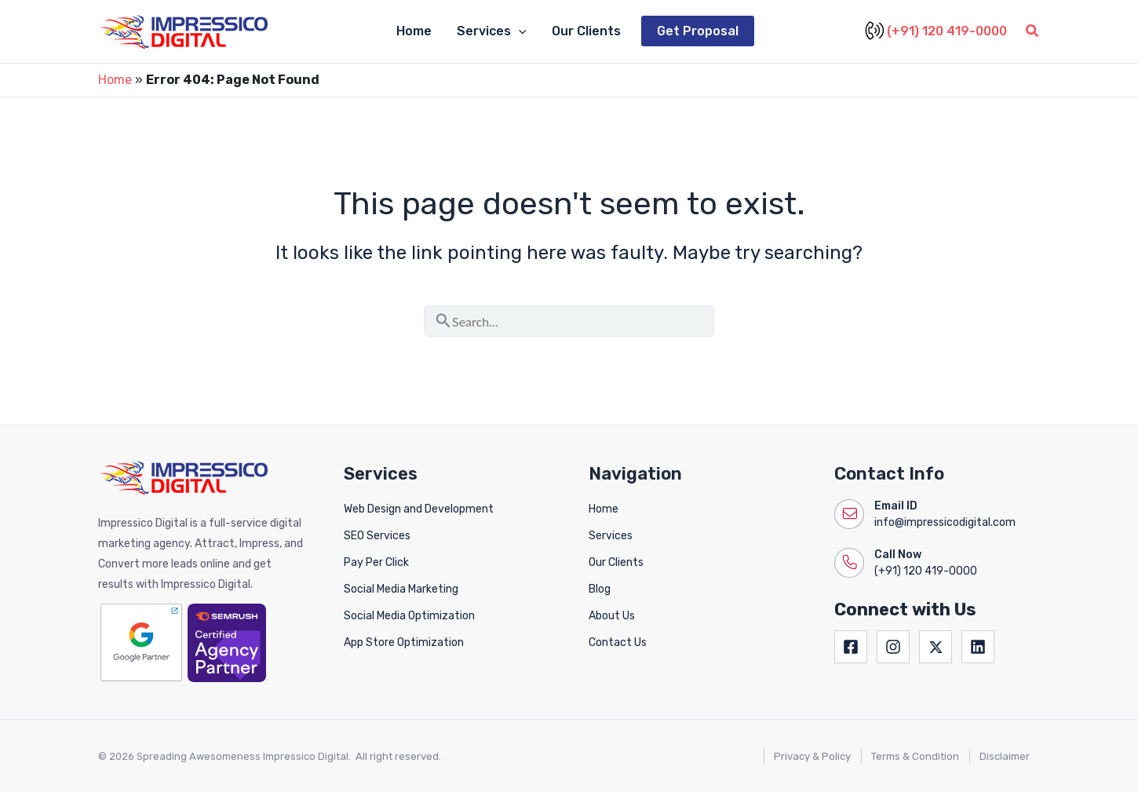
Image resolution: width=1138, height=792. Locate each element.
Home (414, 31)
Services (611, 535)
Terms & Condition (915, 756)
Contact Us (618, 642)
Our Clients (586, 31)
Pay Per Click (376, 562)
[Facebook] (850, 646)
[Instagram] (893, 646)
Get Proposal (698, 31)
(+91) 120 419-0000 (938, 31)
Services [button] (492, 31)
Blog (600, 589)
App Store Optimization (404, 642)
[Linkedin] (977, 646)
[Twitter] (935, 646)
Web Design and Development (419, 509)
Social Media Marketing (401, 589)
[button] (519, 31)
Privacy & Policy (812, 756)
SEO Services (377, 535)
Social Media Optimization (409, 615)
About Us (612, 615)
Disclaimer (1004, 756)
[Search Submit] (443, 317)
